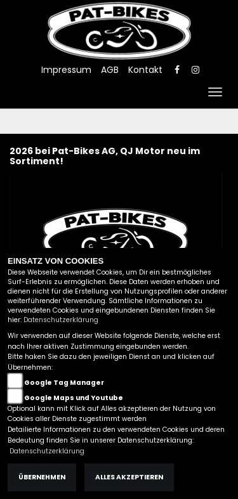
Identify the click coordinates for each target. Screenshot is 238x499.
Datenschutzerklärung (60, 320)
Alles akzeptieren (129, 477)
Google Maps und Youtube (73, 398)
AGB (110, 69)
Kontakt (145, 69)
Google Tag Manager (64, 382)
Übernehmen (41, 477)
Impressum (66, 69)
